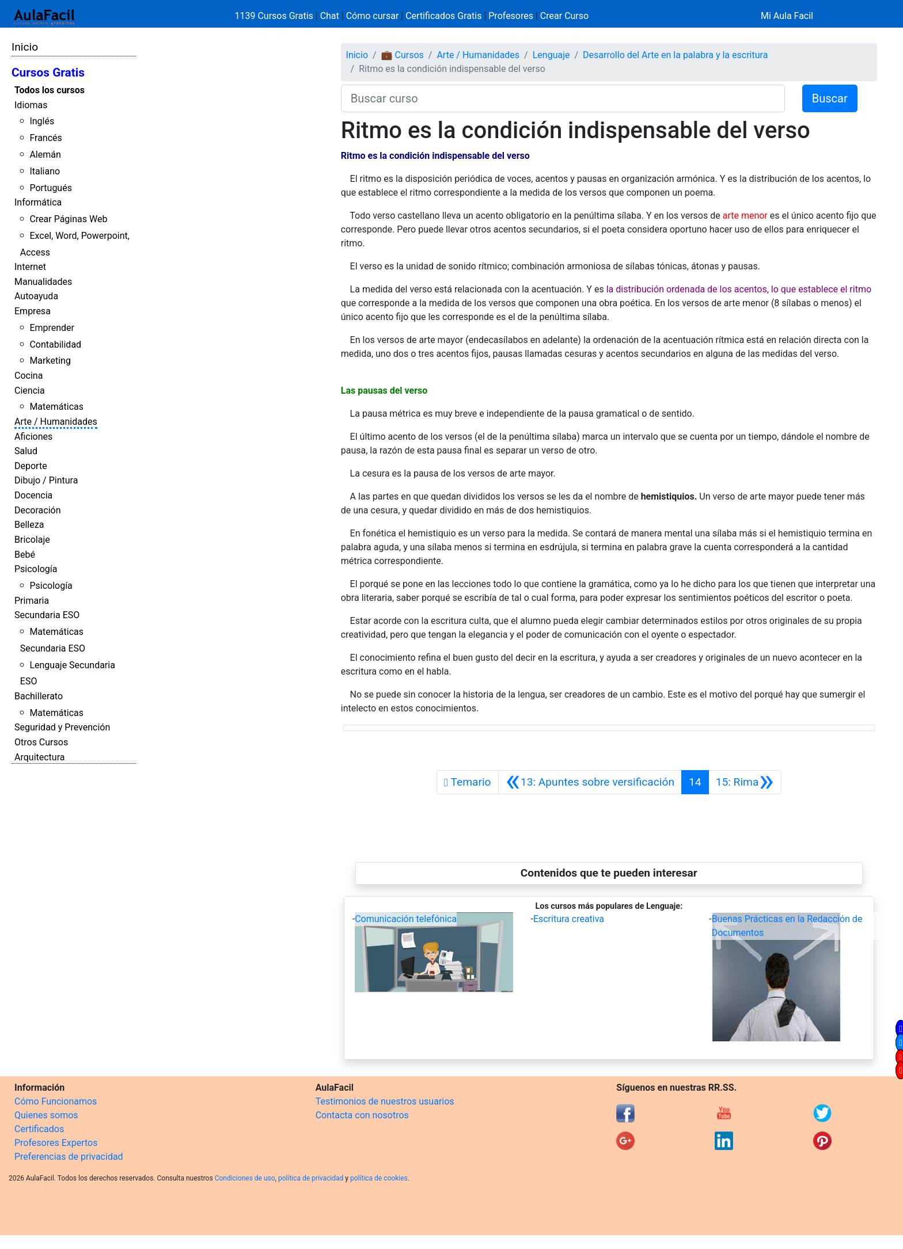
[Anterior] (590, 782)
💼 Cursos (402, 54)
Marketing (49, 360)
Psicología (35, 568)
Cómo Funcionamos (55, 1101)
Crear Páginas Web (68, 219)
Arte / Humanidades (55, 421)
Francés (45, 137)
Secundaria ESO (46, 615)
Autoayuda (36, 296)
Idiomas (30, 105)
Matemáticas (56, 406)
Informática (38, 202)
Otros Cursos (41, 742)
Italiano (44, 171)
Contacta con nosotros (362, 1115)
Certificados (39, 1129)
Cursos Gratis (48, 72)
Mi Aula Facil (787, 15)
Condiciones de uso (245, 1178)
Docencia (33, 495)
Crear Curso (564, 15)
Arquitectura (39, 757)
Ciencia (29, 390)
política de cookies (379, 1178)
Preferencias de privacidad (68, 1156)
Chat (329, 15)
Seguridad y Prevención (62, 727)
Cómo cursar (372, 15)
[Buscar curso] (563, 98)
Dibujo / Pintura (46, 480)
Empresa (32, 311)
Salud (25, 450)
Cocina (28, 375)
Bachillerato (38, 696)
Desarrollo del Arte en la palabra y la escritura (675, 54)
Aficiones (33, 436)
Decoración (37, 510)
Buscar (830, 98)
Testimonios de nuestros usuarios (385, 1101)
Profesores (510, 15)
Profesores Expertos (55, 1142)
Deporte (30, 465)
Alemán (44, 154)
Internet (30, 266)
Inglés (41, 121)
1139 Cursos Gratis (275, 15)
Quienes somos (46, 1115)
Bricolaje (32, 539)
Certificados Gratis (443, 15)
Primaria (31, 600)
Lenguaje (551, 54)
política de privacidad (310, 1178)
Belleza (29, 524)
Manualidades (43, 281)
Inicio (25, 47)
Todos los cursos (49, 90)
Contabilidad (55, 344)
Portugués (50, 187)
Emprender (51, 327)
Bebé (24, 554)
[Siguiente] (744, 782)
